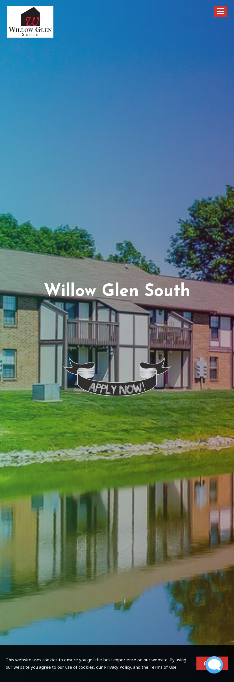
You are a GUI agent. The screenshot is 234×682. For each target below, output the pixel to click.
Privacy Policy (117, 667)
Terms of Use (163, 667)
